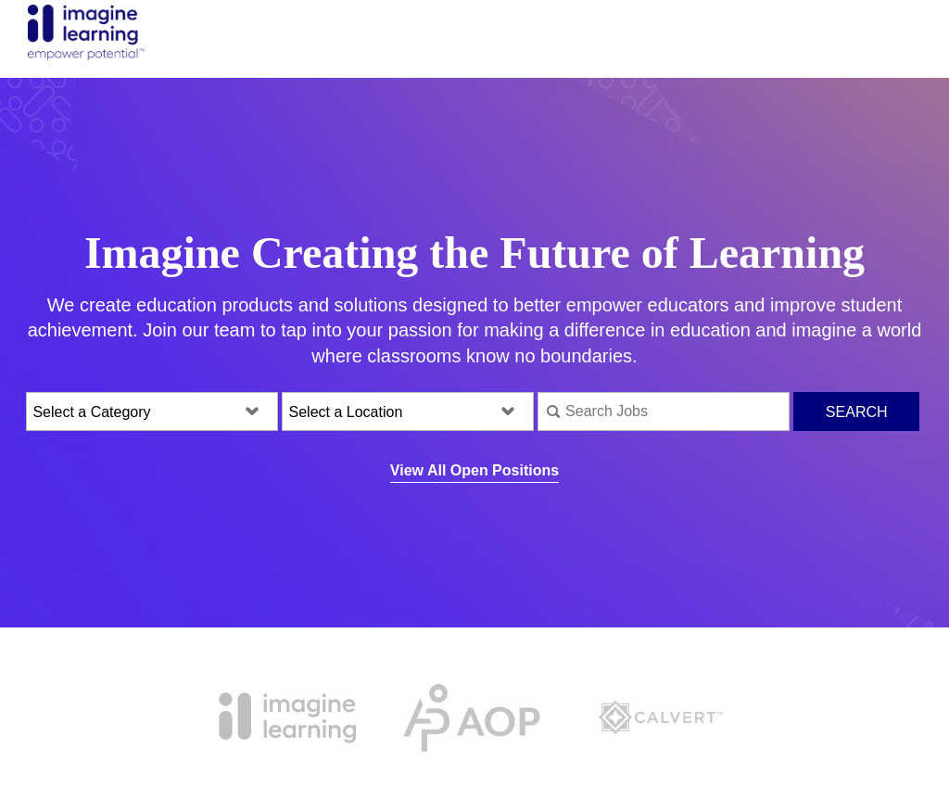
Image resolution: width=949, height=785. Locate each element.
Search (857, 412)
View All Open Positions (474, 470)
